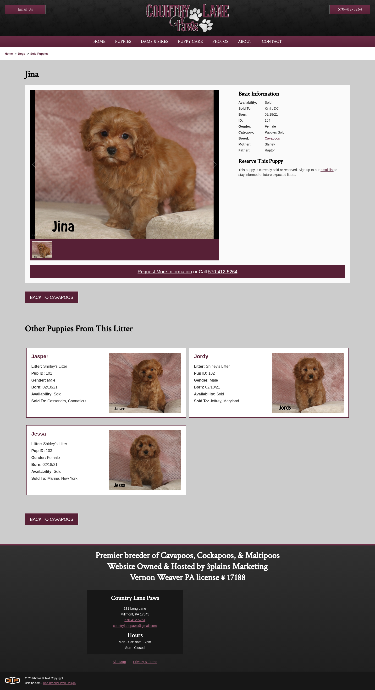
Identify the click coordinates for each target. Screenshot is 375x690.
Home (9, 53)
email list (326, 170)
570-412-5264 (350, 9)
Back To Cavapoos (51, 297)
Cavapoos (272, 138)
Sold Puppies (39, 53)
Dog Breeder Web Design (59, 683)
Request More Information (164, 272)
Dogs (21, 53)
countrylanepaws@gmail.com (135, 626)
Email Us (25, 9)
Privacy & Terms (145, 662)
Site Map (119, 662)
